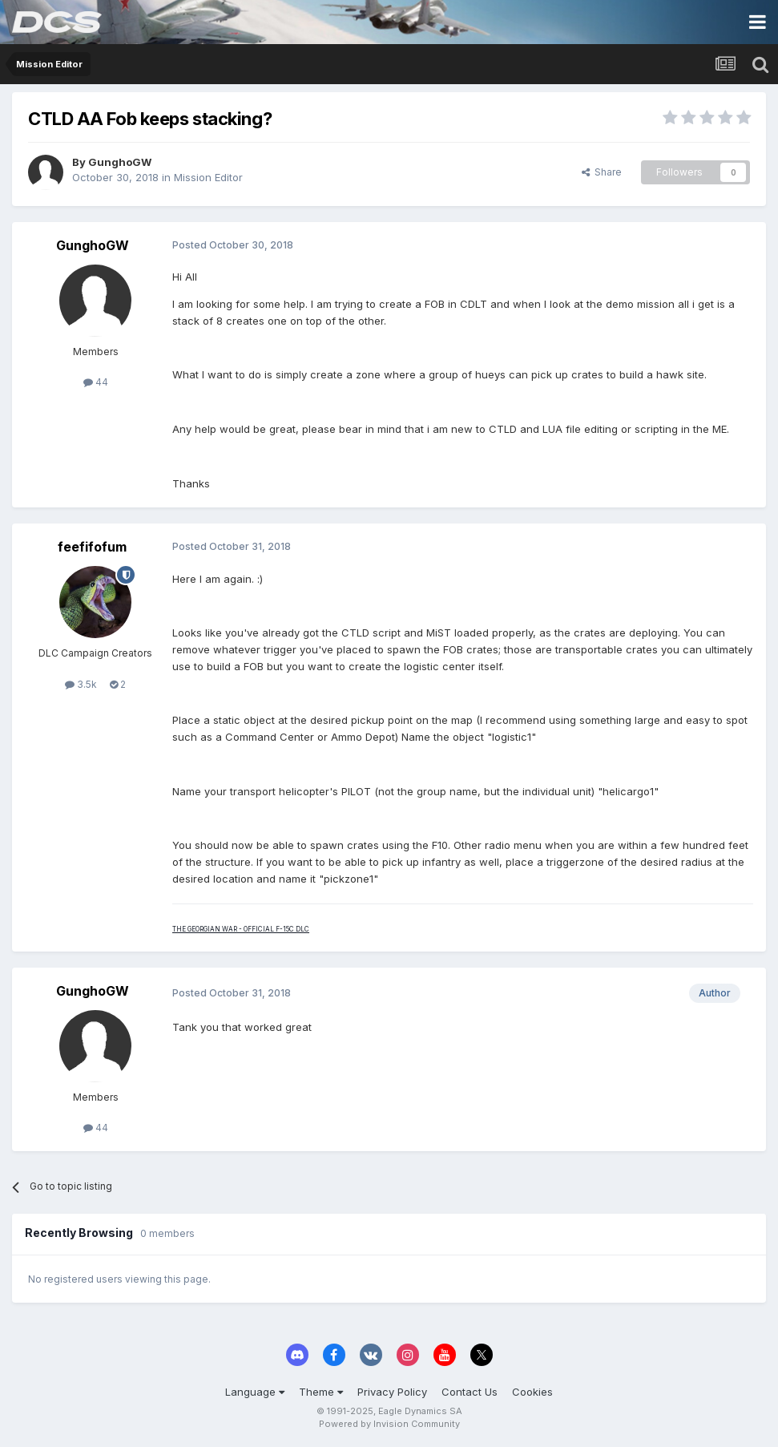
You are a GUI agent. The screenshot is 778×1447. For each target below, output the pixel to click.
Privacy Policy (392, 1391)
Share (602, 172)
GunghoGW (119, 162)
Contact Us (469, 1391)
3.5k (81, 684)
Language (254, 1391)
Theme (321, 1391)
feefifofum (92, 547)
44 (95, 382)
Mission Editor (208, 177)
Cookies (532, 1391)
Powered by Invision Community (389, 1423)
